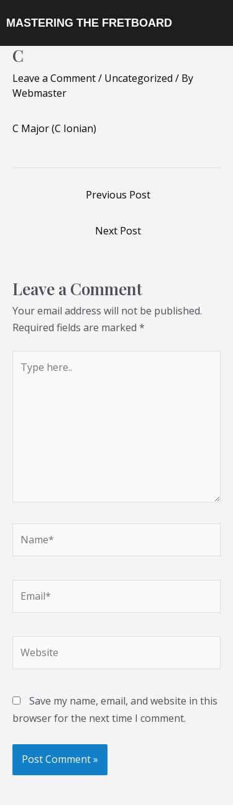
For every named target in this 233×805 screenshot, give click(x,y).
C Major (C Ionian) (54, 128)
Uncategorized (138, 78)
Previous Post (118, 195)
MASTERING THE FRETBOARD (89, 23)
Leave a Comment (54, 78)
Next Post (118, 231)
